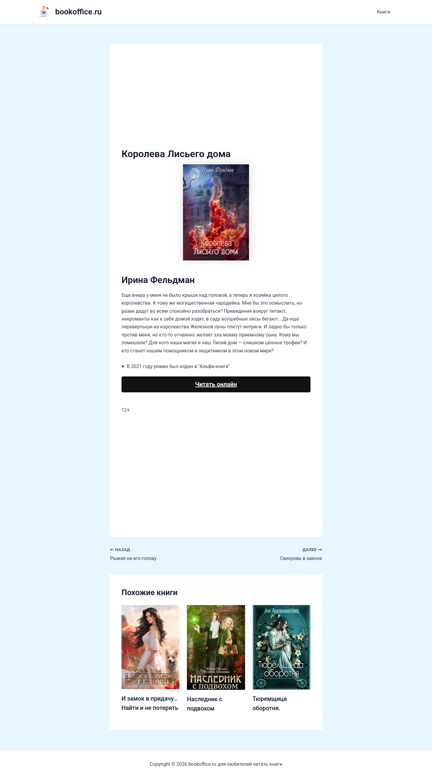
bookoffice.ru (78, 11)
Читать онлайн (216, 384)
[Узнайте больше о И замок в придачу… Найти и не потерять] (150, 647)
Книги (384, 12)
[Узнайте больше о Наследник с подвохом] (216, 647)
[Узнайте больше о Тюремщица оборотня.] (281, 647)
